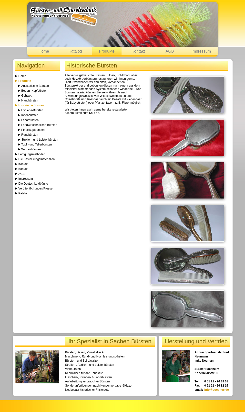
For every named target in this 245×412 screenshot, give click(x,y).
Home (44, 51)
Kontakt (138, 51)
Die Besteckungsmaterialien (36, 159)
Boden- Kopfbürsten (34, 90)
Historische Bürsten (31, 105)
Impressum (201, 51)
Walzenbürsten (31, 149)
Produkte (106, 51)
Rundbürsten (29, 134)
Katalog (75, 51)
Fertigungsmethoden (31, 154)
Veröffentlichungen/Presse (35, 188)
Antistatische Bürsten (35, 86)
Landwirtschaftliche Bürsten (39, 125)
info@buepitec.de (216, 389)
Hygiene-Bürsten (32, 110)
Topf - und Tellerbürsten (36, 144)
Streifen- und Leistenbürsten (39, 139)
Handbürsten (29, 100)
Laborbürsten (30, 120)
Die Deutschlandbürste (33, 183)
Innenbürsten (29, 115)
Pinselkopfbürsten (32, 130)
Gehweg (26, 95)
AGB (170, 51)
